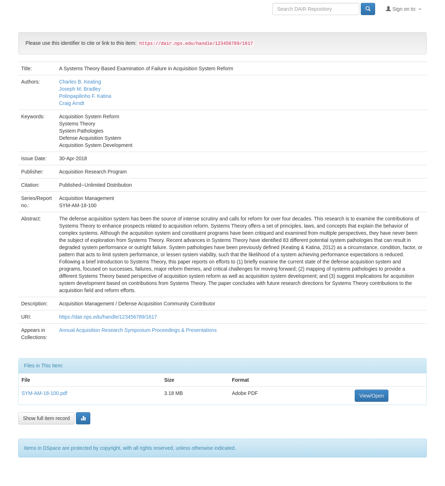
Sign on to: (403, 9)
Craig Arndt (71, 103)
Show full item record (46, 418)
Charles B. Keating (80, 82)
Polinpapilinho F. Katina (85, 96)
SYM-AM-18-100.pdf (44, 393)
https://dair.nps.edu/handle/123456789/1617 (108, 317)
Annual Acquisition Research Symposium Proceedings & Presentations (138, 330)
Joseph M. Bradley (80, 89)
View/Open (371, 396)
